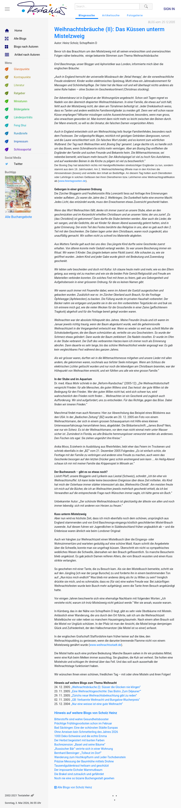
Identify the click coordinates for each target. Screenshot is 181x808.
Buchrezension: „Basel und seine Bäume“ (79, 744)
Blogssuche (87, 15)
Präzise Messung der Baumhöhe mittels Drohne (84, 761)
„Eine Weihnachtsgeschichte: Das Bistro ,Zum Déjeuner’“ (106, 691)
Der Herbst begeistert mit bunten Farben (79, 740)
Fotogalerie (135, 15)
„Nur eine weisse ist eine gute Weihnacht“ (97, 704)
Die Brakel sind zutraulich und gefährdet (79, 774)
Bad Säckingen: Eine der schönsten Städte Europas (86, 727)
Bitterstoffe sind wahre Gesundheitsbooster (81, 719)
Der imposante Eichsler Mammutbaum (78, 769)
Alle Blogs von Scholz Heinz (73, 787)
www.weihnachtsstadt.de (105, 644)
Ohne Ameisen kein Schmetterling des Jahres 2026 (86, 731)
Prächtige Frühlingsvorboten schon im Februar (83, 723)
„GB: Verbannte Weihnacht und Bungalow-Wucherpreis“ (105, 699)
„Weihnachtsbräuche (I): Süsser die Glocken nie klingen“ (106, 687)
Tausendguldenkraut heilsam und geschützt (81, 765)
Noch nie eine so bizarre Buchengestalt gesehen (84, 778)
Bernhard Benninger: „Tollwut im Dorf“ (77, 753)
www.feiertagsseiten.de (72, 180)
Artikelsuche (111, 15)
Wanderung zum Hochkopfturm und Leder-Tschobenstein (90, 757)
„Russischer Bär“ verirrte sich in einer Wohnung (83, 748)
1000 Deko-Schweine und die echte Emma (80, 736)
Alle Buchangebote (18, 217)
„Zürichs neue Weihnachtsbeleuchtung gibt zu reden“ (104, 695)
